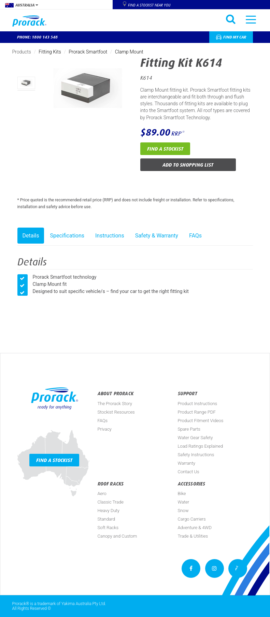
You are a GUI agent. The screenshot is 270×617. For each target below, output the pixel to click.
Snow (183, 510)
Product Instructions (197, 403)
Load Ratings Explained (200, 446)
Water (183, 502)
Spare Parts (189, 429)
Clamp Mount (129, 52)
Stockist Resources (116, 412)
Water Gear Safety (195, 437)
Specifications (67, 235)
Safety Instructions (196, 454)
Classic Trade (111, 502)
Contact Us (188, 471)
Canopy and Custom (117, 536)
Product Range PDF (197, 412)
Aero (102, 493)
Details (31, 235)
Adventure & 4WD (195, 527)
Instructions (109, 235)
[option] (26, 83)
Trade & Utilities (193, 536)
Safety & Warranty (156, 235)
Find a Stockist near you (149, 5)
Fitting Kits (50, 52)
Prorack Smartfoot (88, 52)
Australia (21, 5)
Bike (182, 493)
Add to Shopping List (187, 165)
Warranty (186, 463)
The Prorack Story (115, 403)
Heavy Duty (108, 510)
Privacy (105, 429)
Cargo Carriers (192, 519)
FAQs (195, 235)
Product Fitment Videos (201, 420)
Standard (106, 519)
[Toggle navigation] (251, 19)
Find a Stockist (165, 149)
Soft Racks (108, 527)
